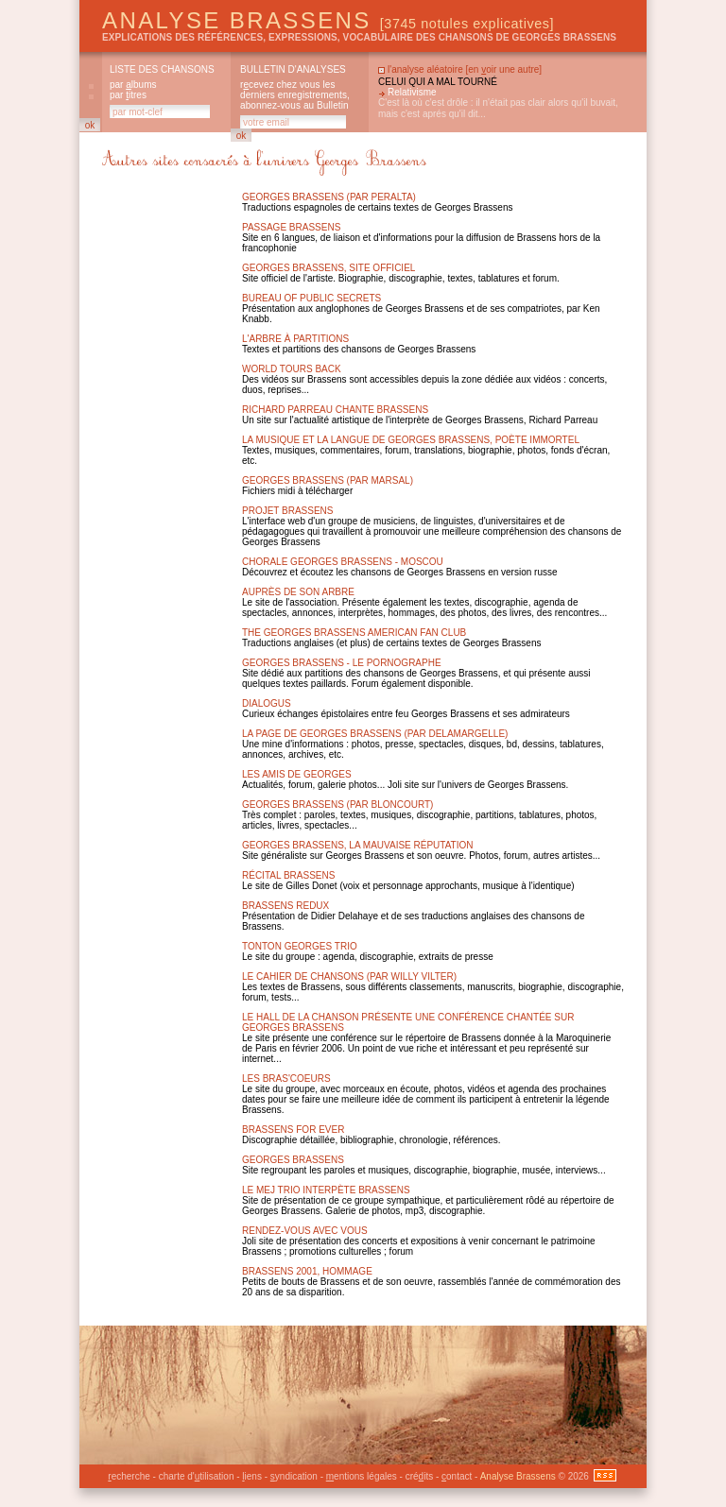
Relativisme (412, 92)
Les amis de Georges (297, 774)
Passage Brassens (291, 227)
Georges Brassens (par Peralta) (329, 197)
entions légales (361, 1476)
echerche (128, 1476)
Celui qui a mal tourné (437, 82)
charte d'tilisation (196, 1476)
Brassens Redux (285, 905)
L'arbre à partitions (295, 339)
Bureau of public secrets (311, 298)
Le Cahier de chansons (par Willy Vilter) (349, 976)
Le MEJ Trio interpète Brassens (326, 1190)
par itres (128, 95)
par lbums (133, 84)
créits (419, 1476)
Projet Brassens (288, 510)
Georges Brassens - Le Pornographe (341, 663)
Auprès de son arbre (298, 592)
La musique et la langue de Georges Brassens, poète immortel (410, 440)
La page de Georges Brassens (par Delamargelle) (375, 733)
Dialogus (266, 703)
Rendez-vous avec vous (305, 1230)
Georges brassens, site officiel (328, 268)
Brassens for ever (293, 1129)
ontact (456, 1476)
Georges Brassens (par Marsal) (327, 480)
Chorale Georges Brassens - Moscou (342, 562)
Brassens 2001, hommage (307, 1271)
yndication (294, 1476)
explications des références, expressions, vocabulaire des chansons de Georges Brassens (359, 37)
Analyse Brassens (328, 20)
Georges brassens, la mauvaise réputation (358, 845)
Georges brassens (293, 1160)
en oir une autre (503, 69)
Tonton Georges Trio (299, 946)
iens (252, 1476)
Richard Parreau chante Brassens (335, 409)
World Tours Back (291, 369)
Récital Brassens (288, 875)
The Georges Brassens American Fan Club (354, 632)
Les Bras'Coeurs (286, 1078)
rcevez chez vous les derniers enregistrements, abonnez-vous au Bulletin (295, 95)
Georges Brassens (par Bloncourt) (337, 804)
